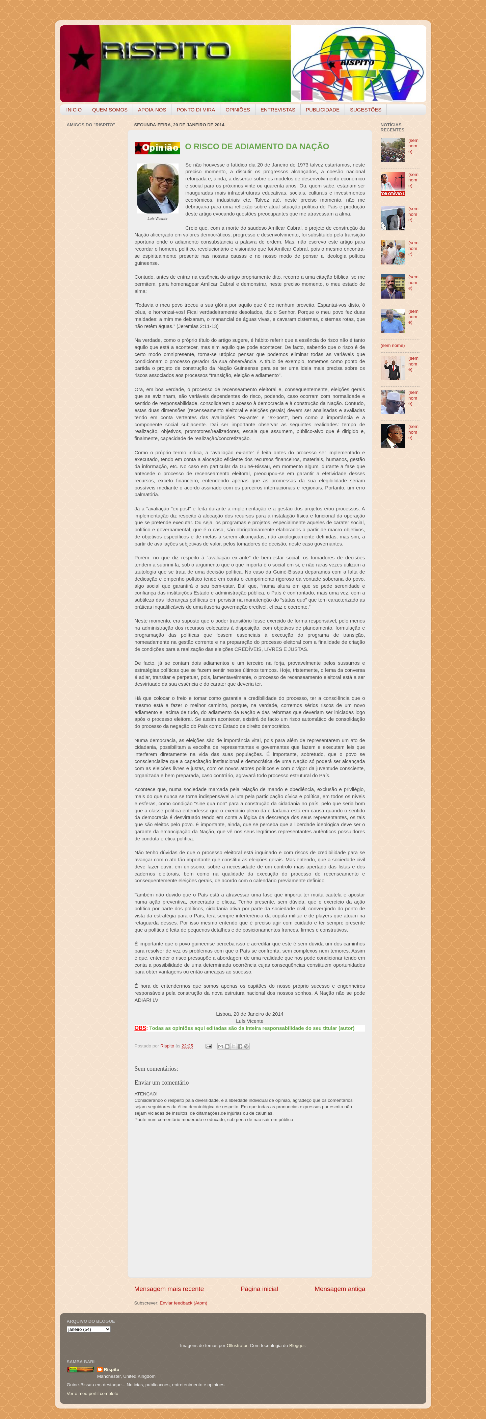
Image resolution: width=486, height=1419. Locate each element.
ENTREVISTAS (278, 109)
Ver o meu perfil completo (92, 1393)
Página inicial (259, 1288)
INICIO (74, 109)
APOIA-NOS (152, 109)
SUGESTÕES (365, 109)
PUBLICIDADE (323, 109)
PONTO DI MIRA (196, 109)
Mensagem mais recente (169, 1288)
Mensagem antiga (340, 1288)
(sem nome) (413, 146)
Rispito (111, 1369)
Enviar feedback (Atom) (183, 1303)
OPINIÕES (237, 109)
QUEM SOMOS (110, 109)
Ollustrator (237, 1345)
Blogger (297, 1345)
